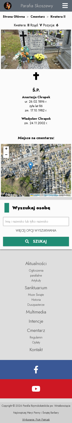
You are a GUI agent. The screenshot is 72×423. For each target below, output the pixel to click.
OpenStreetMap (51, 195)
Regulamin (36, 337)
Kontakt (36, 349)
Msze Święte (36, 295)
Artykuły (36, 280)
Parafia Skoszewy (37, 5)
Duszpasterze (36, 304)
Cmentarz (38, 16)
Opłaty (36, 342)
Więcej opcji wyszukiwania (36, 230)
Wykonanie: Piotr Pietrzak (36, 419)
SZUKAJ (36, 241)
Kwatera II (57, 16)
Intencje (36, 321)
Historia (36, 300)
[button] (30, 166)
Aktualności (36, 263)
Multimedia (36, 311)
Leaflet (35, 195)
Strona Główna (14, 16)
